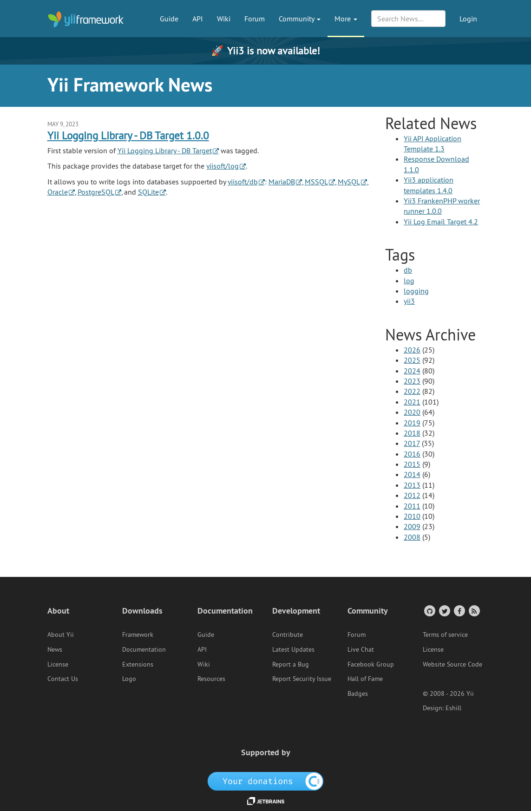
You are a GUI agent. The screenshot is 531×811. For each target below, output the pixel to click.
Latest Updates (293, 649)
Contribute (287, 634)
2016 (412, 453)
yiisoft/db (243, 181)
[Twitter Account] (444, 610)
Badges (357, 693)
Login (468, 18)
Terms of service (445, 634)
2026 (412, 349)
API (197, 18)
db (408, 270)
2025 (412, 360)
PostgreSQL (96, 191)
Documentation (144, 649)
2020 (412, 412)
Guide (169, 18)
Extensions (137, 664)
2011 (412, 505)
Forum (254, 18)
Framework (137, 634)
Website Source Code (452, 664)
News (54, 649)
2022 (412, 391)
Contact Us (62, 678)
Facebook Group (370, 664)
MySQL (349, 181)
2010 (412, 516)
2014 (412, 474)
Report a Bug (290, 664)
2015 (412, 464)
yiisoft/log (222, 165)
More (345, 18)
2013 (412, 485)
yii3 (409, 301)
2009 (412, 526)
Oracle (57, 191)
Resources (211, 678)
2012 (412, 495)
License (57, 664)
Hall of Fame (365, 678)
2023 (412, 381)
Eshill (453, 708)
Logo (129, 678)
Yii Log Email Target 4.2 (441, 221)
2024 (412, 370)
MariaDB (282, 181)
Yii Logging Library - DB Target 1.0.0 (128, 135)
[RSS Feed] (473, 610)
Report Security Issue (301, 678)
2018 (412, 433)
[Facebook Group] (458, 610)
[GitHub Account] (429, 610)
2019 (412, 422)
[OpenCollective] (265, 781)
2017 (412, 443)
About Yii (60, 634)
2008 (412, 537)
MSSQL (316, 181)
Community (300, 18)
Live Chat (360, 649)
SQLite (148, 191)
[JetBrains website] (265, 800)
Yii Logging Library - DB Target (165, 150)
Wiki (223, 18)
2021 (412, 401)
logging (416, 290)
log (409, 280)
